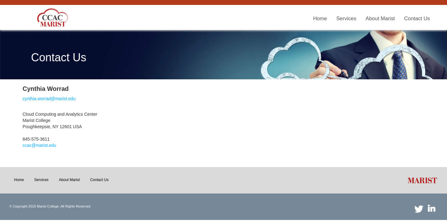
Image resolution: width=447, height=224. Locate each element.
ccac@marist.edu (39, 145)
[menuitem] (320, 18)
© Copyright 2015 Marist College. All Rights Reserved (49, 206)
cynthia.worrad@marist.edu (49, 98)
